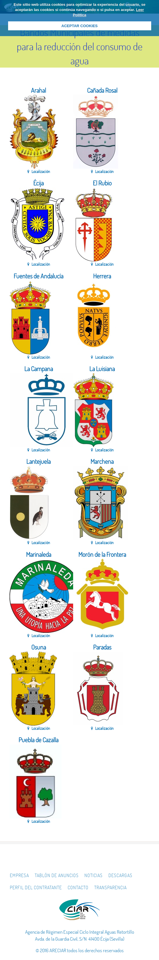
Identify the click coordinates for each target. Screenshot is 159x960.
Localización (41, 171)
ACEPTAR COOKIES (79, 26)
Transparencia (110, 887)
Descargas (120, 875)
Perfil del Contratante (36, 887)
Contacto (78, 887)
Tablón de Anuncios (57, 875)
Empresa (19, 875)
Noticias (93, 875)
